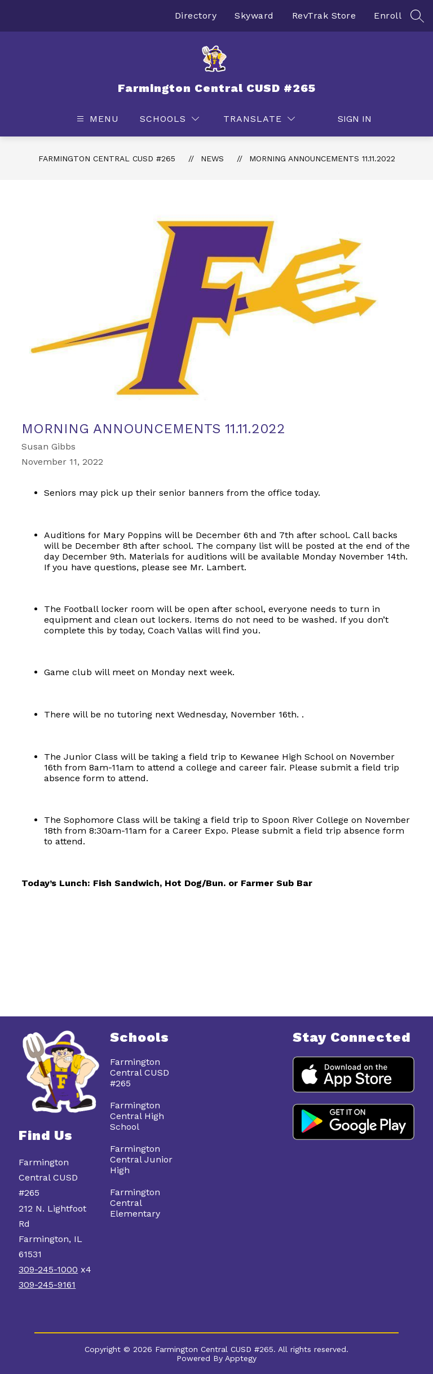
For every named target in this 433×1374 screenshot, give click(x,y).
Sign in (349, 118)
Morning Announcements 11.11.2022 (322, 158)
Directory (196, 15)
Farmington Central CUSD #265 (106, 158)
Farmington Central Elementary (135, 1203)
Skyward (254, 15)
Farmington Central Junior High (141, 1159)
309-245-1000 (48, 1269)
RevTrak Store (324, 15)
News (212, 158)
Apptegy (241, 1358)
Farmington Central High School (137, 1116)
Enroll (387, 15)
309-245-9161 (47, 1284)
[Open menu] (96, 119)
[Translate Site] (259, 119)
